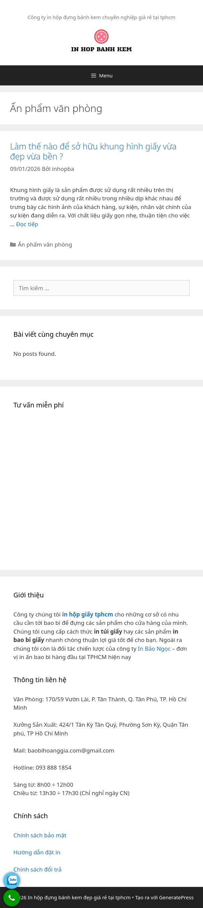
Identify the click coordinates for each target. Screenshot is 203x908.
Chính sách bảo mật (39, 835)
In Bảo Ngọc (154, 648)
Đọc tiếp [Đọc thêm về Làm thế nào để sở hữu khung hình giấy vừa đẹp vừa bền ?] (27, 224)
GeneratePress (176, 897)
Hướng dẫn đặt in (36, 852)
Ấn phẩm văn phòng (45, 244)
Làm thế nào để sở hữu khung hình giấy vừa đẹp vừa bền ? (93, 151)
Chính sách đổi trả (37, 869)
